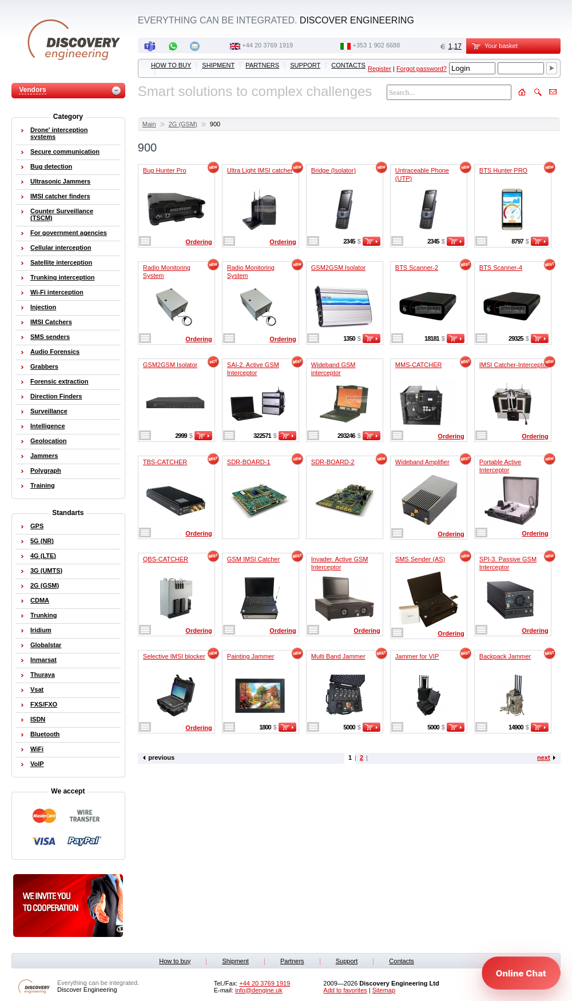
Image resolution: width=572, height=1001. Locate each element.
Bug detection (51, 166)
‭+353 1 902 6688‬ (376, 45)
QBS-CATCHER (165, 559)
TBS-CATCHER (165, 461)
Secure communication (65, 151)
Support (305, 65)
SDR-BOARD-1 (249, 461)
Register (379, 68)
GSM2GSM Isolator (338, 267)
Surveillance (48, 411)
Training (42, 485)
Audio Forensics (55, 351)
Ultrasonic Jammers (60, 181)
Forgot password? (421, 68)
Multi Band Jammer (338, 656)
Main (149, 124)
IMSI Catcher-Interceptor (513, 364)
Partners (262, 65)
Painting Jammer (251, 656)
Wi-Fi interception (57, 292)
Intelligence (47, 425)
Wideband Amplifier (422, 461)
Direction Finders (56, 396)
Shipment (218, 65)
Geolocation (48, 440)
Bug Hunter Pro (164, 170)
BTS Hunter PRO (503, 170)
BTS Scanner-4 (500, 267)
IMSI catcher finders (60, 196)
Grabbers (44, 366)
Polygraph (45, 470)
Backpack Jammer (505, 656)
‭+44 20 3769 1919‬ (267, 45)
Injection (43, 307)
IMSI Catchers (51, 321)
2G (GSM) (183, 124)
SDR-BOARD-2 (333, 461)
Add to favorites (345, 990)
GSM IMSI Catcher (253, 559)
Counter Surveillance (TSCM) (61, 214)
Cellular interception (60, 247)
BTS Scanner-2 (416, 267)
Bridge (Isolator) (333, 170)
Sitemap (383, 990)
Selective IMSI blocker (174, 656)
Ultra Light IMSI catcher (260, 170)
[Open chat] (521, 973)
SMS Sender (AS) (420, 559)
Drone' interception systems (59, 133)
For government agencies (68, 232)
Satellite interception (61, 262)
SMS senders (50, 336)
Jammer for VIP (417, 656)
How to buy (171, 65)
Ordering (198, 241)
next (543, 757)
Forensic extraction (59, 381)
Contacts (348, 65)
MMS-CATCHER (418, 364)
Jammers (44, 455)
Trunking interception (62, 277)
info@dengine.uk (259, 990)
